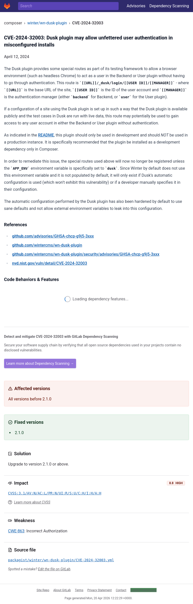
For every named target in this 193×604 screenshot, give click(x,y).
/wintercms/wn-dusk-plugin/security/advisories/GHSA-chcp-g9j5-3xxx (85, 254)
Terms (79, 590)
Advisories (136, 6)
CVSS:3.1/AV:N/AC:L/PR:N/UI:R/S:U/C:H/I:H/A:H (54, 493)
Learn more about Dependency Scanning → (40, 363)
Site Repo (43, 590)
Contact (121, 590)
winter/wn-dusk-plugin (47, 23)
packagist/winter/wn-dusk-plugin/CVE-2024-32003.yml (61, 560)
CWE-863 (16, 531)
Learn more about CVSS (32, 502)
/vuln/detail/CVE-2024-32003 (49, 263)
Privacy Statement (99, 590)
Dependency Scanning (169, 6)
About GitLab (62, 590)
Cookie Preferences (143, 590)
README (46, 135)
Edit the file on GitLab (54, 569)
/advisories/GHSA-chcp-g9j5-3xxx (53, 236)
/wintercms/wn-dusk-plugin (47, 245)
